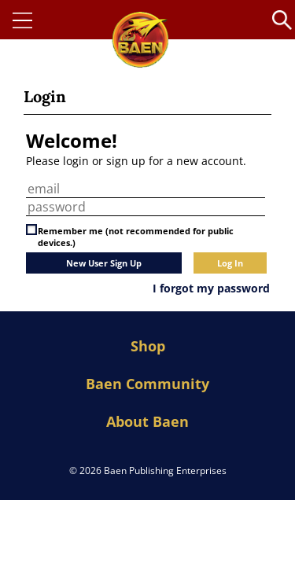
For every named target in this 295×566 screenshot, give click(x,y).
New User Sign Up (104, 263)
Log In (230, 263)
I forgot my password (211, 288)
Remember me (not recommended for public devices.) (136, 236)
